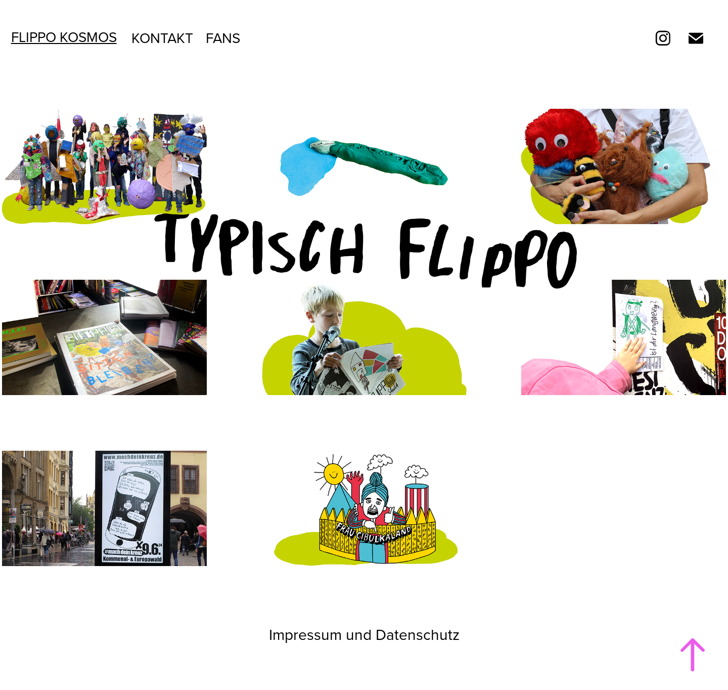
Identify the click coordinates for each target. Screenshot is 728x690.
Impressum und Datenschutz (364, 634)
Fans (223, 38)
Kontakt (162, 38)
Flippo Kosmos (64, 37)
